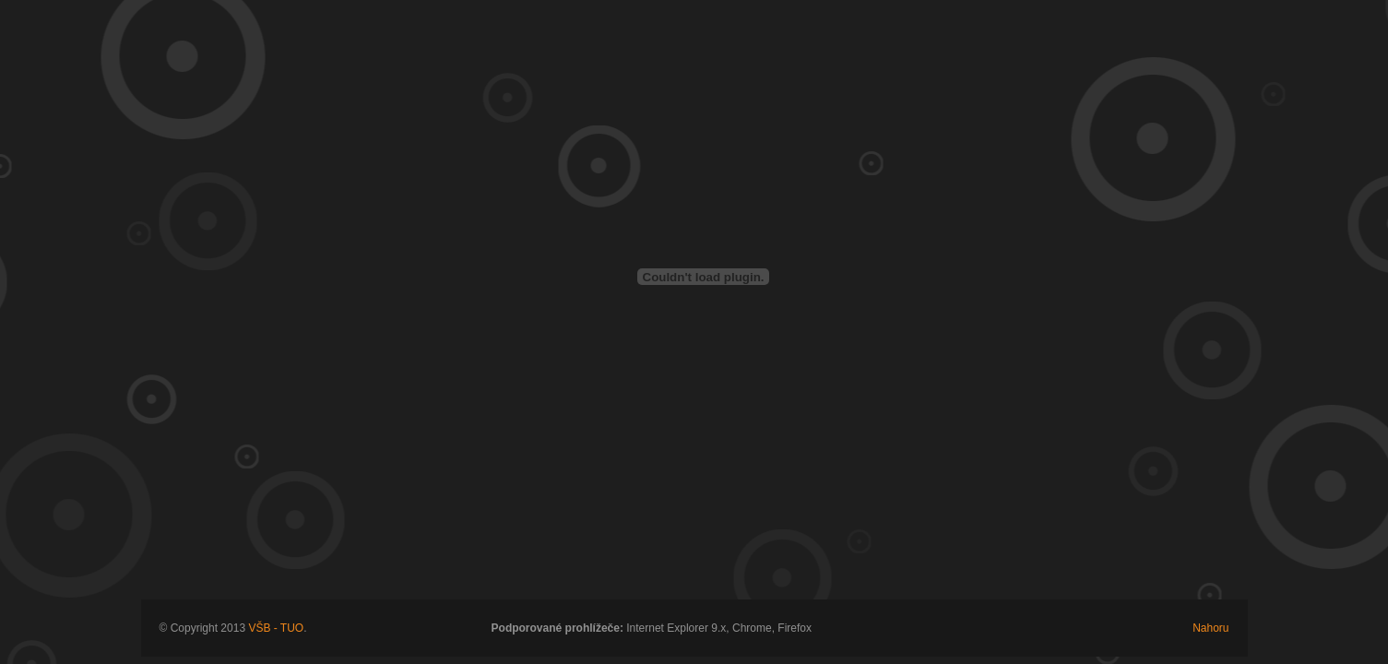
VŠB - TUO (275, 628)
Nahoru (1210, 628)
